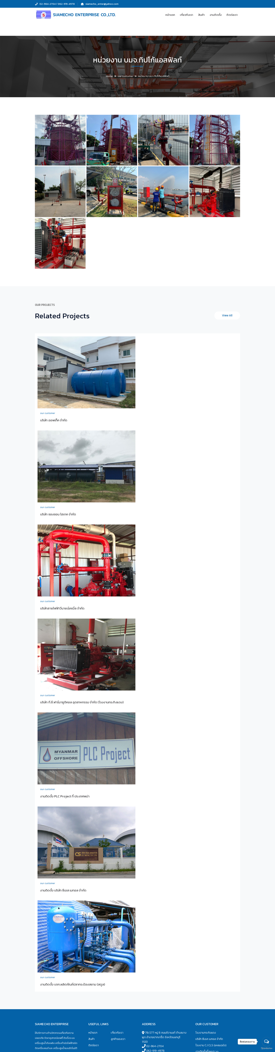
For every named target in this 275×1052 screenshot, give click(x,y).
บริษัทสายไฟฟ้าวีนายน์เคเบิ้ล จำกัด (62, 608)
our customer (125, 76)
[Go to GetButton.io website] (266, 1048)
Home (109, 76)
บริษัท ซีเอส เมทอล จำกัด (209, 1039)
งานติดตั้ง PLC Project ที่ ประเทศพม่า (64, 796)
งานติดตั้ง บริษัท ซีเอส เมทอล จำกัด (63, 890)
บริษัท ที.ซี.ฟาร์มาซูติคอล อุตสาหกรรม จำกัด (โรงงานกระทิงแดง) (82, 702)
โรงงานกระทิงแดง (205, 1032)
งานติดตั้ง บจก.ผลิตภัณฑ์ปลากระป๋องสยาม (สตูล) (72, 984)
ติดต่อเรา (93, 1045)
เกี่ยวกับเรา (117, 1032)
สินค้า (91, 1039)
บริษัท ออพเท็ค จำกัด (53, 420)
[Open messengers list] (266, 1041)
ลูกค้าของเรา (118, 1039)
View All (227, 315)
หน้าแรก (92, 1032)
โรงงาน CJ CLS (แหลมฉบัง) (210, 1045)
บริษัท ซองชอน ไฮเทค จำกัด (58, 514)
